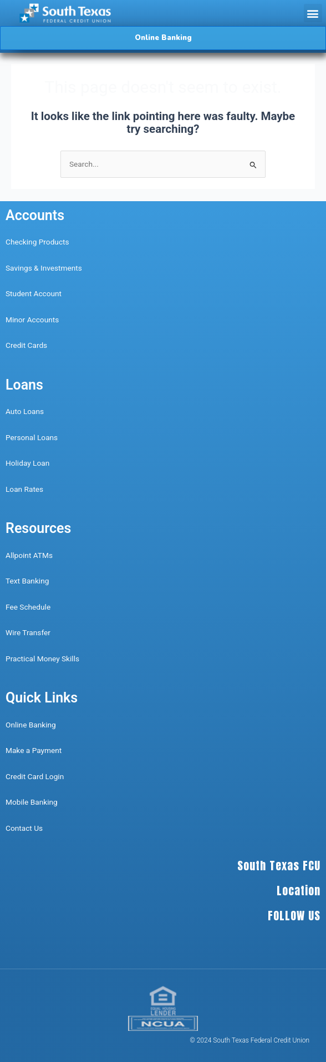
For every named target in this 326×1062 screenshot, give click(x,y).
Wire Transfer (28, 632)
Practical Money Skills (42, 658)
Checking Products (37, 241)
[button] (313, 13)
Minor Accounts (32, 319)
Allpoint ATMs (29, 555)
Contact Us (25, 828)
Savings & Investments (44, 267)
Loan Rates (24, 489)
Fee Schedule (28, 606)
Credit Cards (26, 345)
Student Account (34, 293)
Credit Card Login (35, 776)
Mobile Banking (32, 801)
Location (298, 890)
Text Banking (27, 580)
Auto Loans (25, 411)
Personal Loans (32, 437)
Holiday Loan (27, 462)
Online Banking (31, 724)
